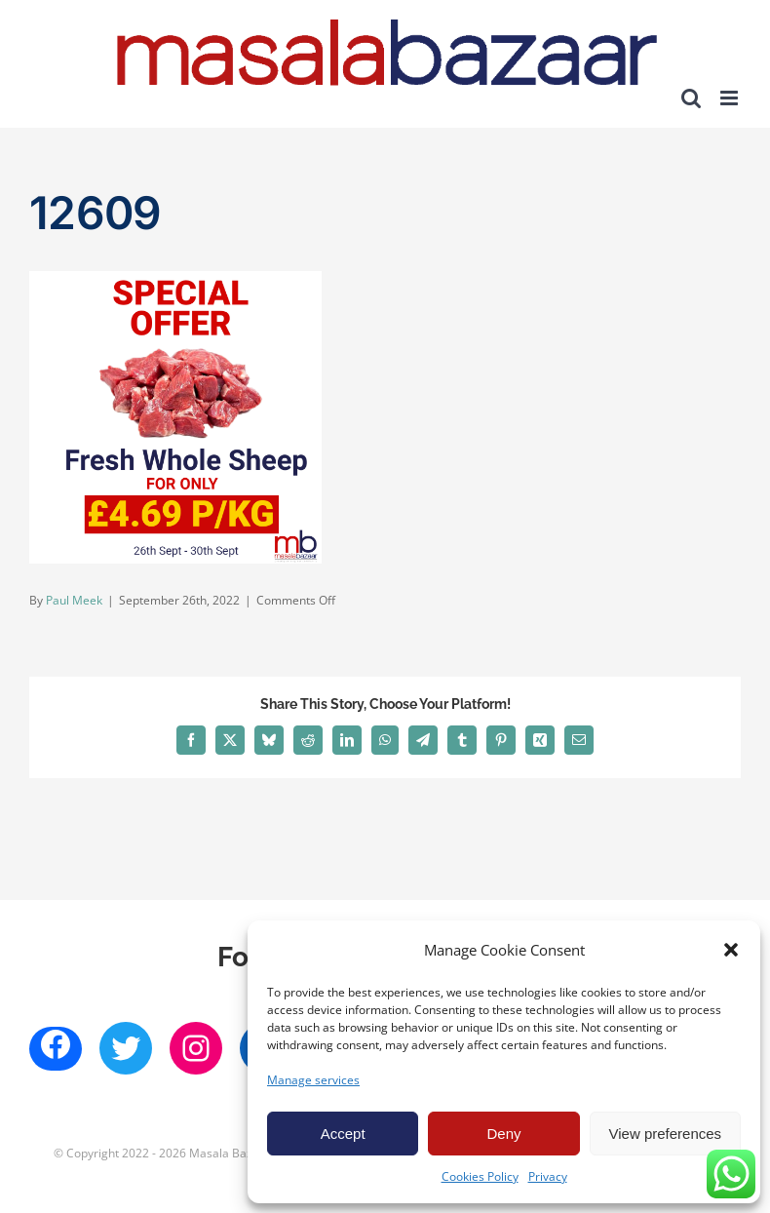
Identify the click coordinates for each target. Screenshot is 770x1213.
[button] (731, 949)
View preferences (665, 1133)
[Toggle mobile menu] (730, 98)
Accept (343, 1133)
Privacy (547, 1176)
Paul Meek (74, 600)
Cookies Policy (480, 1176)
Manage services (313, 1080)
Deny (503, 1133)
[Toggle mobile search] (691, 98)
